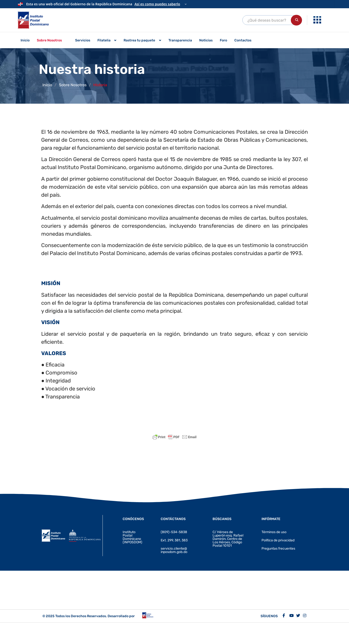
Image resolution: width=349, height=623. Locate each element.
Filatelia (104, 40)
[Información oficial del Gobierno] (174, 4)
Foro (223, 40)
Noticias (206, 40)
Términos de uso (274, 532)
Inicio (25, 40)
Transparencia (180, 40)
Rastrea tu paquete (139, 40)
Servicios (82, 40)
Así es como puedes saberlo (157, 4)
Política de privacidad (278, 540)
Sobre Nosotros (49, 40)
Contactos (242, 40)
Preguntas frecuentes (278, 548)
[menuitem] (317, 20)
